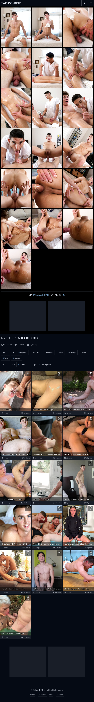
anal (12, 353)
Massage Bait (46, 365)
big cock (23, 353)
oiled (84, 353)
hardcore (49, 353)
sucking (17, 358)
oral (6, 358)
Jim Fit (22, 365)
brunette (36, 353)
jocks (61, 353)
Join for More (44, 294)
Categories (42, 694)
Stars (51, 694)
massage (72, 353)
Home (32, 694)
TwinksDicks (11, 3)
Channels (60, 694)
